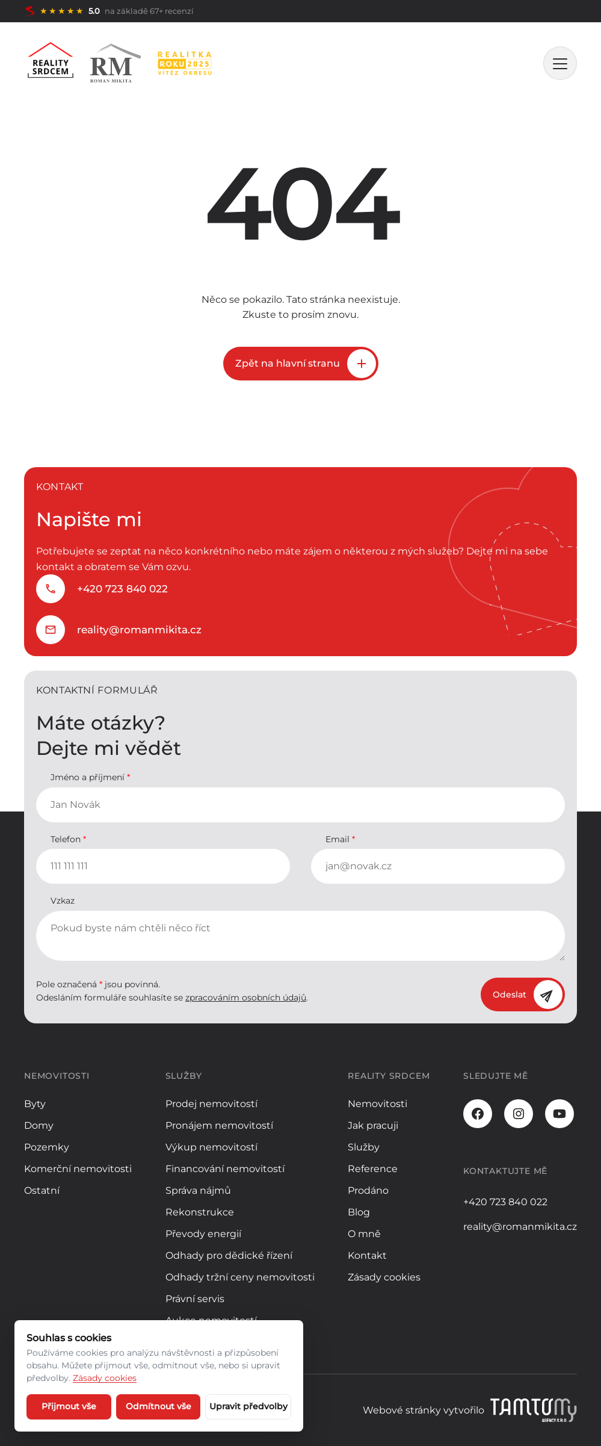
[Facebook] (477, 1113)
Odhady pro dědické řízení (228, 1255)
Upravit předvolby (248, 1406)
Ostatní (42, 1190)
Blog (359, 1212)
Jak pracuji (373, 1125)
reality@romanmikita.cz (139, 630)
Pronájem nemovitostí (219, 1125)
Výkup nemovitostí (211, 1147)
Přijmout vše (69, 1406)
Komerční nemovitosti (78, 1168)
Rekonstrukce (199, 1212)
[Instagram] (518, 1113)
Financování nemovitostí (225, 1168)
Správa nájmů (198, 1190)
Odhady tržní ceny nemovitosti (240, 1277)
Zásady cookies (384, 1277)
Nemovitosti (377, 1103)
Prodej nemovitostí (211, 1103)
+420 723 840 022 (122, 589)
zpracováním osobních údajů (245, 997)
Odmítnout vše (158, 1406)
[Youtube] (559, 1113)
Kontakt (367, 1255)
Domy (39, 1125)
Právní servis (194, 1299)
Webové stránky (402, 1410)
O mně (364, 1234)
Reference (373, 1168)
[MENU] (560, 63)
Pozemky (46, 1147)
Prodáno (368, 1190)
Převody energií (203, 1234)
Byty (35, 1103)
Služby (364, 1147)
